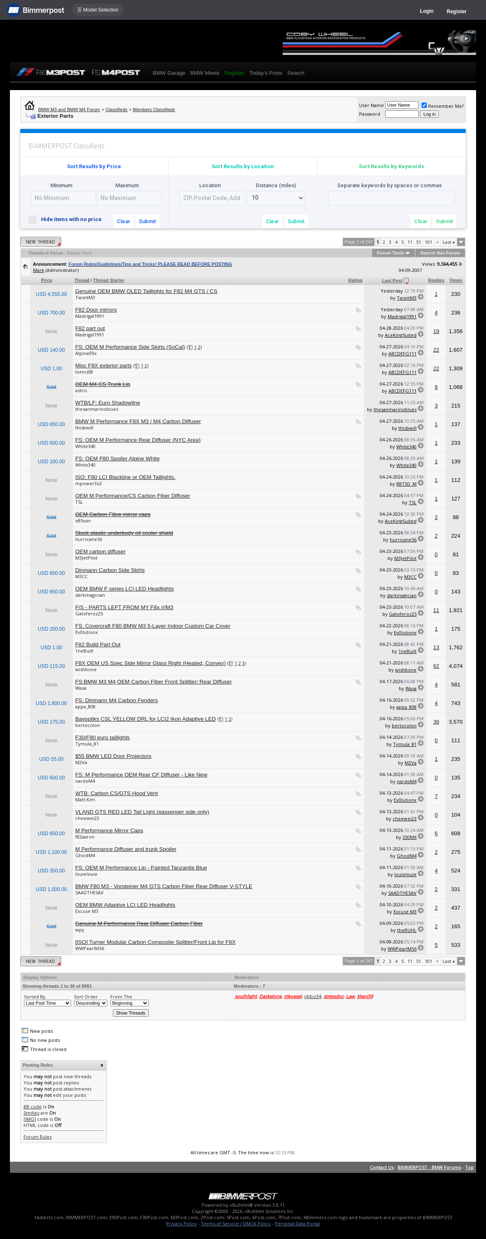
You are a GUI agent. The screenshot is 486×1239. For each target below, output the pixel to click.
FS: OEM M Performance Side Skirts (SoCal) (130, 347)
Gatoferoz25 (89, 613)
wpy (79, 930)
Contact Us (381, 1167)
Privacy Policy (181, 1223)
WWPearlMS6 (89, 948)
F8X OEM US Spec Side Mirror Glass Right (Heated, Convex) (150, 663)
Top (469, 1167)
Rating (355, 280)
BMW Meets (204, 73)
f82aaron (85, 837)
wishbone (86, 669)
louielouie (86, 874)
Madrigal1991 (89, 316)
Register (457, 11)
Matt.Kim (85, 799)
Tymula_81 (87, 744)
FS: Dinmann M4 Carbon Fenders (116, 700)
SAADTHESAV (89, 892)
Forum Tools (390, 252)
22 (436, 350)
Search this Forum (440, 252)
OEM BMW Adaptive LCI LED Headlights (125, 905)
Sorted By (34, 997)
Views (455, 280)
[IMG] (30, 1119)
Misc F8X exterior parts (103, 365)
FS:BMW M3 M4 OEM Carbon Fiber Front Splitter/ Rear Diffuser (153, 682)
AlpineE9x (86, 353)
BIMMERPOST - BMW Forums (429, 1167)
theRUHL (407, 930)
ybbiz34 (312, 996)
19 (436, 331)
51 (418, 242)
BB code (33, 1106)
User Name (371, 105)
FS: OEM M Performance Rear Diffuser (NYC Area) (137, 440)
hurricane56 (88, 539)
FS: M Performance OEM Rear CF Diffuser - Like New (141, 775)
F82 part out (90, 328)
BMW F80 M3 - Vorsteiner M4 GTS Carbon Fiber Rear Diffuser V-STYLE (164, 886)
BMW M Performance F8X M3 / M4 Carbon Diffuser (138, 421)
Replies (436, 280)
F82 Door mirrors (96, 310)
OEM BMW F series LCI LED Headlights (124, 589)
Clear (123, 221)
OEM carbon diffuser (100, 551)
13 (436, 647)
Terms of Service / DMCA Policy (236, 1223)
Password (369, 114)
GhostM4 (85, 855)
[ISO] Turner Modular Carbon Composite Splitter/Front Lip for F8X (155, 942)
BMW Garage (169, 73)
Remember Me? (443, 106)
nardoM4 (85, 781)
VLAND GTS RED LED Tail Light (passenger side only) (142, 812)
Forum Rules (38, 1137)
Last (449, 242)
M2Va (81, 762)
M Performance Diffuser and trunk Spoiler (125, 849)
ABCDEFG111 (402, 353)
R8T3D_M (406, 484)
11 (409, 242)
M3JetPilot (86, 558)
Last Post (392, 280)
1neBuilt (84, 651)
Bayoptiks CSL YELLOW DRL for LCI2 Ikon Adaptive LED (145, 719)
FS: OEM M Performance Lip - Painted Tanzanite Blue (141, 868)
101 (428, 242)
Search (295, 73)
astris (81, 390)
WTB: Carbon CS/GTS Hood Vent (116, 793)
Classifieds (116, 109)
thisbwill (84, 427)
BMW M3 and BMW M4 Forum (69, 109)
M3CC (81, 576)
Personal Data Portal (297, 1223)
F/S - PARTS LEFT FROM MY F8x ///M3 (124, 607)
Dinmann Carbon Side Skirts (110, 570)
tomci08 (84, 372)
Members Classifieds (154, 109)
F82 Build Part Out (98, 644)
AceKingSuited (401, 335)
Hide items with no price (69, 218)
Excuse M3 (86, 911)
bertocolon (87, 725)
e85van (83, 520)
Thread (82, 280)
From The (121, 997)
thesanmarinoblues (96, 409)
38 (436, 722)
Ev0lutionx (86, 632)
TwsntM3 (85, 297)
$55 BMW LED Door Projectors (113, 756)
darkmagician (90, 595)
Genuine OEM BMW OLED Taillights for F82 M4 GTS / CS (146, 291)
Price (46, 280)
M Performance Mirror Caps (109, 830)
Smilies (31, 1113)
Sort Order (86, 997)
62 (436, 666)
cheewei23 (87, 818)
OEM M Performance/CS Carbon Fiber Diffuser (132, 496)
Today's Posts (265, 73)
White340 (85, 446)
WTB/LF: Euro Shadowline (107, 403)
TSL (79, 502)
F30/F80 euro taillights (102, 737)
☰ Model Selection (98, 10)
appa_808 (85, 706)
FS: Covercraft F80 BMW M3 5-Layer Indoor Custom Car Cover (153, 626)
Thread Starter (108, 280)
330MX (410, 837)
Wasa (80, 688)
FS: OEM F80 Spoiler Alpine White (117, 458)
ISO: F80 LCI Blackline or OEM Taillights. (125, 477)
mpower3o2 (88, 483)
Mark (38, 270)
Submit (147, 221)
